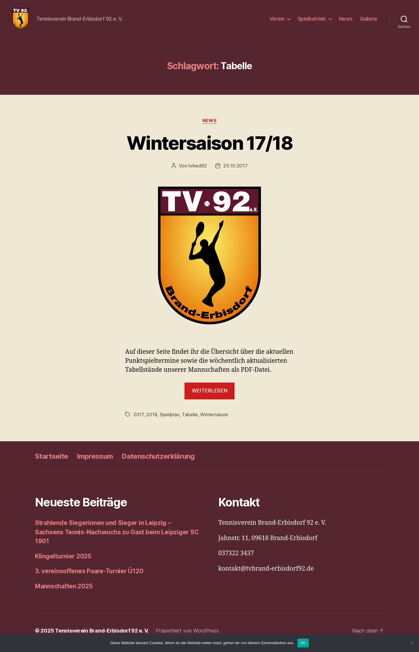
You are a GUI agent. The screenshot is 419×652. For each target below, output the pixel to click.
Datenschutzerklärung (158, 461)
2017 (138, 419)
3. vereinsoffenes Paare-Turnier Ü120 (89, 576)
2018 (151, 419)
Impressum (95, 461)
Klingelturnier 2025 (63, 561)
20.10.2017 (235, 171)
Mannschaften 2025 (64, 590)
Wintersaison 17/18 (209, 147)
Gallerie (368, 21)
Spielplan (170, 419)
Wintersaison (214, 419)
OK (303, 643)
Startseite (51, 461)
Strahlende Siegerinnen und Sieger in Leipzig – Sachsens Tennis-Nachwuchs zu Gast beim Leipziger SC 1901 (117, 537)
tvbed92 (197, 171)
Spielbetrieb (312, 21)
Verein (277, 21)
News (346, 21)
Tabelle (190, 419)
